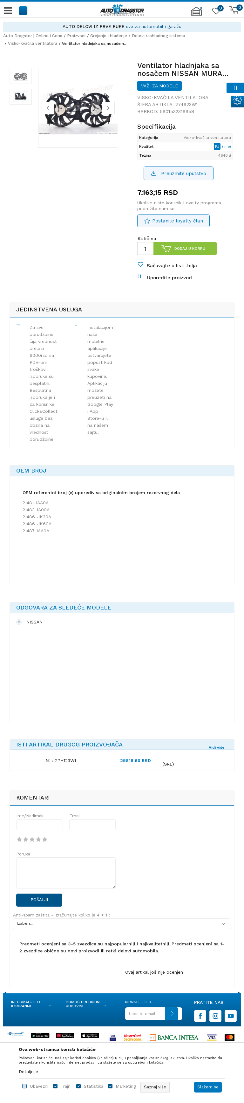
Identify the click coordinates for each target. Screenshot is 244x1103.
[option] (122, 26)
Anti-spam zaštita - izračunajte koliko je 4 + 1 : (61, 915)
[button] (23, 10)
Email (75, 816)
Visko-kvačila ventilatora (32, 43)
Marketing (126, 1086)
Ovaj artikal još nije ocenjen (154, 972)
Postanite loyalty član (177, 221)
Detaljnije (28, 1071)
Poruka (23, 854)
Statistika (93, 1086)
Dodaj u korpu (189, 248)
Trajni (66, 1086)
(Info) (226, 147)
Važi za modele (159, 85)
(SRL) (168, 763)
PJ (217, 146)
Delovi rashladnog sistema (158, 35)
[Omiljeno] (215, 12)
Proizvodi (76, 35)
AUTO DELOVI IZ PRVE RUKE (94, 26)
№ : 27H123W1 (61, 760)
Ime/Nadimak (30, 816)
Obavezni (39, 1086)
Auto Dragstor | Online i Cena (32, 35)
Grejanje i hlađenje (108, 35)
